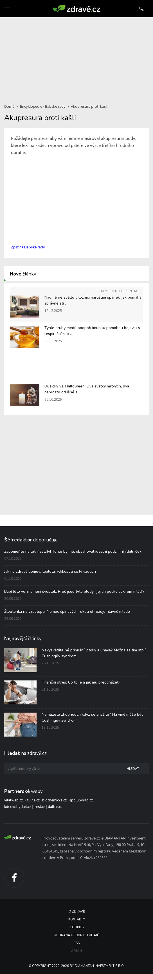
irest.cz (39, 806)
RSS (76, 943)
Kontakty (76, 919)
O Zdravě (77, 911)
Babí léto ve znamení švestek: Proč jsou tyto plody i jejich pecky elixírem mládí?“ (75, 591)
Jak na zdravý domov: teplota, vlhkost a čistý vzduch (50, 571)
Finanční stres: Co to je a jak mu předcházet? (81, 682)
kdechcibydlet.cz (17, 806)
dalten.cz (55, 806)
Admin (76, 951)
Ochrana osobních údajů (76, 935)
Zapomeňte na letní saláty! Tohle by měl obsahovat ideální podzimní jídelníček (72, 551)
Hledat (133, 769)
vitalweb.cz (13, 800)
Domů (9, 106)
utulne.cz (32, 800)
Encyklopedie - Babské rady (43, 106)
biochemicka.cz (54, 800)
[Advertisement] (76, 56)
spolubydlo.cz (81, 800)
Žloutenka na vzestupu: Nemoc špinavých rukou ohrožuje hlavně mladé (67, 611)
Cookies (77, 927)
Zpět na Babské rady (28, 247)
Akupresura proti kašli (89, 106)
